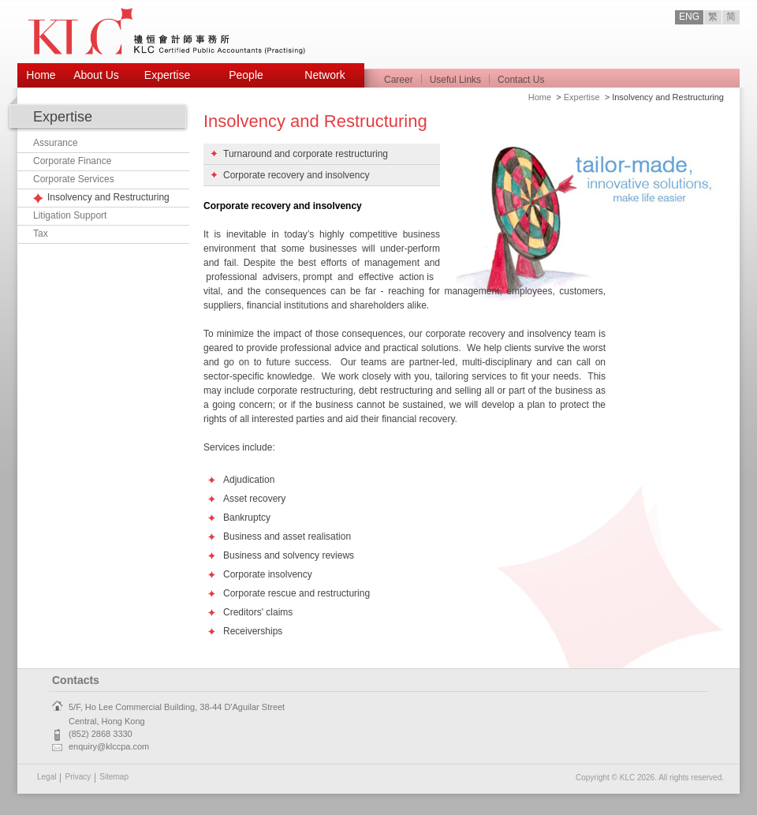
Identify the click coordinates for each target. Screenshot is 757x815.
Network (324, 75)
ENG (689, 16)
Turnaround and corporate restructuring (305, 153)
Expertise (167, 75)
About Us (96, 75)
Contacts (75, 680)
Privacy (78, 776)
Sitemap (114, 776)
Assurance (55, 142)
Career (398, 79)
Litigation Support (69, 215)
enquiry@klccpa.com (109, 746)
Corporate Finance (72, 160)
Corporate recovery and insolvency (296, 175)
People (246, 75)
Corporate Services (73, 179)
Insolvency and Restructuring (108, 197)
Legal (46, 776)
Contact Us (521, 79)
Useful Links (455, 79)
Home (40, 75)
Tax (40, 233)
